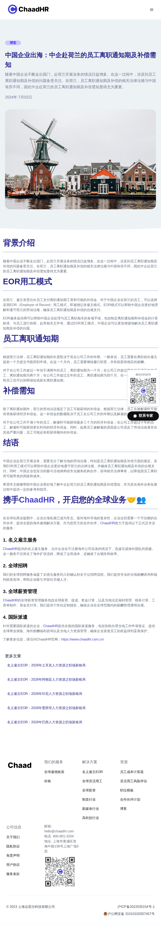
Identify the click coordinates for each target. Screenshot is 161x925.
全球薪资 (89, 790)
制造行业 (89, 799)
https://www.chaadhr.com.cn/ (82, 639)
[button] (151, 9)
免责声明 (13, 855)
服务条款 (13, 874)
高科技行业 (90, 818)
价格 (47, 781)
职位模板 (127, 790)
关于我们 (13, 837)
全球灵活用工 (92, 781)
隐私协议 (13, 846)
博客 (123, 808)
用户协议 (13, 864)
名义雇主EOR (92, 772)
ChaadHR (107, 523)
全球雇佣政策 (54, 772)
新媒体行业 (90, 808)
